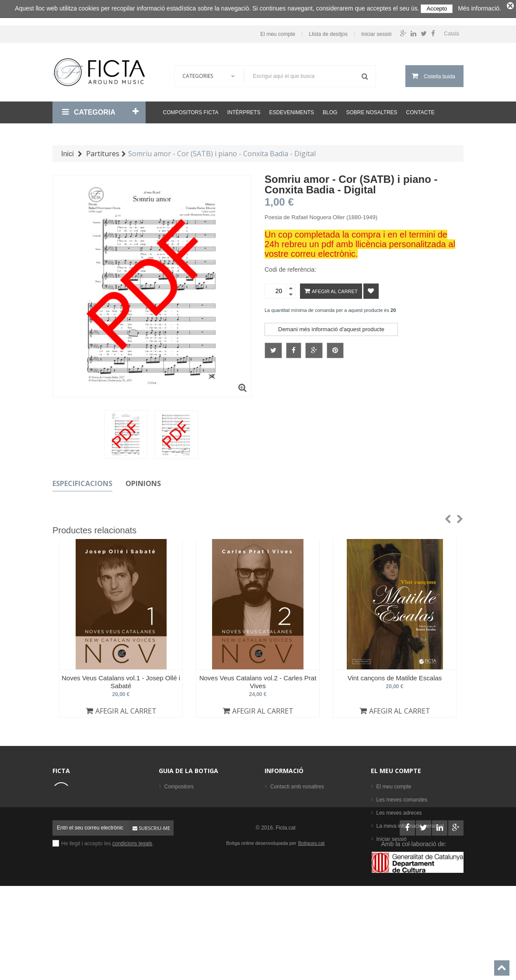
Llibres (172, 823)
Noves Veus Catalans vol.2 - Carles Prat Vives (258, 679)
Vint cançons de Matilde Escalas (395, 675)
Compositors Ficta (191, 110)
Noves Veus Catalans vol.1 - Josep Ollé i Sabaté (121, 679)
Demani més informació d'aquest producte (331, 326)
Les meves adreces (399, 810)
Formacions (178, 810)
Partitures (175, 836)
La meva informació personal (410, 823)
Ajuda (277, 823)
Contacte (420, 110)
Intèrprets (243, 110)
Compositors (179, 784)
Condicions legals (290, 797)
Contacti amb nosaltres (297, 784)
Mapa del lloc (285, 836)
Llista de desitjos (328, 32)
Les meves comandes (402, 797)
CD (168, 850)
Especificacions (82, 481)
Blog (330, 110)
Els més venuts (182, 876)
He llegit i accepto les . (107, 927)
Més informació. (479, 8)
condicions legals (132, 927)
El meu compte (277, 32)
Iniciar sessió (376, 32)
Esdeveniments (291, 110)
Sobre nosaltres (371, 110)
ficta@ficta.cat (93, 811)
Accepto (436, 8)
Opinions (143, 481)
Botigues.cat (311, 927)
